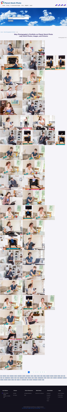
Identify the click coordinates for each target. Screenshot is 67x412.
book (8, 375)
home (15, 377)
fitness (59, 375)
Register (27, 5)
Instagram (49, 395)
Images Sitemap (31, 408)
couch (32, 375)
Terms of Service (61, 393)
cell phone (20, 375)
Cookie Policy (60, 397)
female (55, 375)
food (62, 375)
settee (9, 379)
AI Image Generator (28, 393)
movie (45, 377)
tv (20, 379)
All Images (15, 395)
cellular (23, 375)
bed (1, 375)
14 (44, 372)
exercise (51, 375)
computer (28, 375)
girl (3, 377)
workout (39, 379)
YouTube (48, 397)
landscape (22, 377)
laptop (26, 377)
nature (48, 377)
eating (44, 375)
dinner (38, 375)
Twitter (48, 398)
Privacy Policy (60, 395)
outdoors (55, 377)
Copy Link (10, 20)
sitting (12, 379)
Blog (25, 395)
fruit (64, 375)
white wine (24, 379)
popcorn (65, 377)
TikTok (48, 400)
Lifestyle (14, 393)
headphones (7, 377)
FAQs (22, 5)
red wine (5, 379)
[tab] (34, 410)
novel (51, 377)
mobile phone (40, 377)
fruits (1, 377)
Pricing (7, 5)
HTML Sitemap (37, 408)
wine (28, 379)
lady (18, 377)
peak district (59, 377)
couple (35, 375)
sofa (15, 379)
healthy (12, 377)
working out (35, 379)
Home (4, 5)
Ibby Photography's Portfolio (9, 32)
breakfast (12, 375)
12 (40, 372)
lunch (33, 377)
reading (1, 379)
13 (42, 372)
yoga (43, 379)
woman (30, 379)
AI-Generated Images (15, 5)
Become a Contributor (40, 393)
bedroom (4, 375)
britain (15, 375)
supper (18, 379)
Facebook (48, 393)
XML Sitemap (24, 408)
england (47, 375)
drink (41, 375)
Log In (31, 5)
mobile (35, 377)
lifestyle (29, 377)
